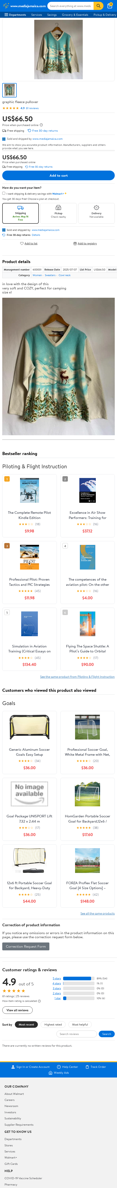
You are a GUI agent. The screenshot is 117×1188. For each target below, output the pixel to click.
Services (36, 15)
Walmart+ (11, 1157)
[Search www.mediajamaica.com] (70, 6)
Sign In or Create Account (30, 1067)
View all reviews (17, 1010)
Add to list (28, 243)
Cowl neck (65, 275)
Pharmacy (11, 1184)
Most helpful (80, 1024)
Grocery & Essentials (75, 15)
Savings (52, 15)
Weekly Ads (58, 1073)
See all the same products (97, 913)
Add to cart (59, 175)
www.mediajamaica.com (47, 139)
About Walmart (14, 1094)
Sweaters (50, 275)
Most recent (26, 1024)
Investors (10, 1112)
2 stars (57, 993)
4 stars (57, 983)
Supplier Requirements (19, 1125)
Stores (9, 1145)
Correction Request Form (26, 946)
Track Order (95, 1067)
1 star (58, 998)
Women (37, 275)
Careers (9, 1100)
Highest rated (53, 1024)
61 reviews (32, 108)
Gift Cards (11, 1164)
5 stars (57, 978)
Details (36, 235)
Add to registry (85, 243)
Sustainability (13, 1118)
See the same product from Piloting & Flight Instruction (77, 676)
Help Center (67, 1067)
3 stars (57, 988)
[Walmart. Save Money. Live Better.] (24, 6)
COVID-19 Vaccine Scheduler (23, 1178)
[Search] (98, 6)
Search (106, 1034)
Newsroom (11, 1106)
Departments (15, 15)
